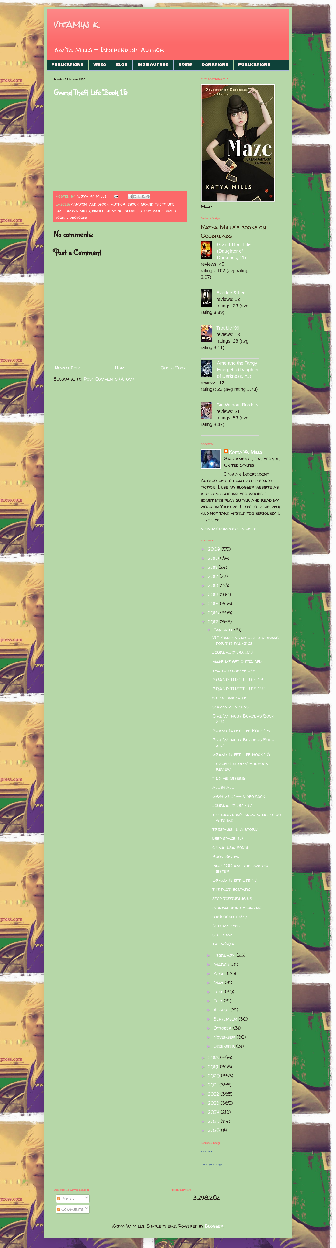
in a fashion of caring (236, 907)
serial (131, 211)
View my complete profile (228, 528)
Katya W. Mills (245, 452)
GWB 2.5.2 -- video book (238, 796)
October (223, 1028)
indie (60, 211)
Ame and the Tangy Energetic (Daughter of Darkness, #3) (238, 370)
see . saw (222, 935)
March (222, 964)
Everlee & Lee (231, 292)
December (225, 1046)
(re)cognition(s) (229, 916)
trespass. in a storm (235, 829)
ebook (133, 204)
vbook (158, 211)
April (220, 973)
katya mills (78, 211)
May (219, 982)
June (219, 991)
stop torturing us (232, 898)
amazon (79, 204)
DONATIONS (215, 65)
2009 (214, 549)
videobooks (76, 217)
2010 (214, 558)
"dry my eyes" (226, 925)
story (145, 211)
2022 (214, 1094)
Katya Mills (207, 1151)
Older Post (173, 367)
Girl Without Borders (237, 404)
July (219, 1000)
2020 (214, 1076)
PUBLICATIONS (67, 65)
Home (185, 65)
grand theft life (158, 204)
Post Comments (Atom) (109, 379)
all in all (223, 787)
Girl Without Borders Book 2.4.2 (243, 719)
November (225, 1037)
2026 (214, 1130)
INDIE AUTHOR (153, 65)
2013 (214, 585)
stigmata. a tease (231, 707)
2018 (214, 1057)
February (225, 955)
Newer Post (68, 367)
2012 (213, 576)
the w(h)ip (223, 944)
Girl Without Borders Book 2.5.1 (243, 742)
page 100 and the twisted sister (240, 868)
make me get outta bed (237, 661)
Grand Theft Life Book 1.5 (90, 92)
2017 (214, 622)
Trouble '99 (227, 327)
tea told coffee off (233, 670)
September (226, 1019)
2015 (214, 603)
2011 (213, 567)
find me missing (228, 778)
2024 (214, 1112)
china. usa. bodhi (230, 847)
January (224, 629)
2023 (214, 1103)
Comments (70, 1209)
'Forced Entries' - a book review (240, 766)
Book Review (226, 856)
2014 (214, 594)
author (118, 204)
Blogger (214, 1226)
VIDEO (99, 65)
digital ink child (229, 697)
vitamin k (76, 24)
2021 (213, 1085)
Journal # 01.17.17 (232, 805)
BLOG (122, 65)
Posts (65, 1198)
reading (114, 211)
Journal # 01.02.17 (232, 652)
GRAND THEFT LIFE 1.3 (237, 679)
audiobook (98, 204)
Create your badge (211, 1164)
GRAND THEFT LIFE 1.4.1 (239, 688)
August (222, 1010)
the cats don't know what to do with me (246, 817)
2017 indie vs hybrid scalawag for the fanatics (245, 640)
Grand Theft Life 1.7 (234, 880)
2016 (214, 612)
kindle (98, 211)
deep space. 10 (227, 838)
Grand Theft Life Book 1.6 (241, 754)
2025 (214, 1121)
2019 (214, 1066)
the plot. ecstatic (231, 889)
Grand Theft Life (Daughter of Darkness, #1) (234, 251)
